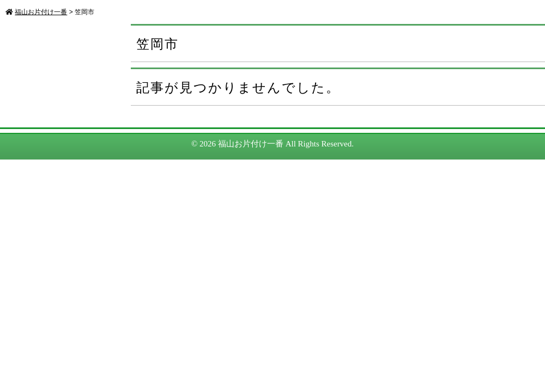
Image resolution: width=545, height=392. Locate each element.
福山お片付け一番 (250, 143)
